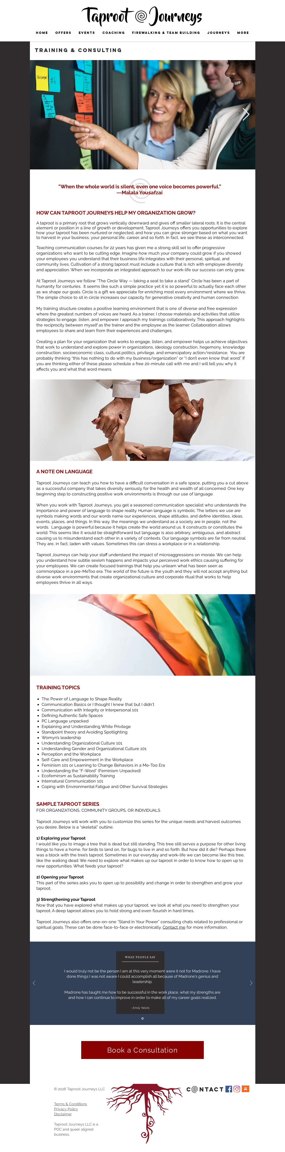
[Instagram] (236, 1089)
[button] (219, 33)
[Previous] (34, 983)
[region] (142, 420)
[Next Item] (246, 115)
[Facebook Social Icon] (228, 1089)
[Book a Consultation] (142, 1050)
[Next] (251, 983)
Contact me (174, 927)
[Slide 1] (142, 1019)
